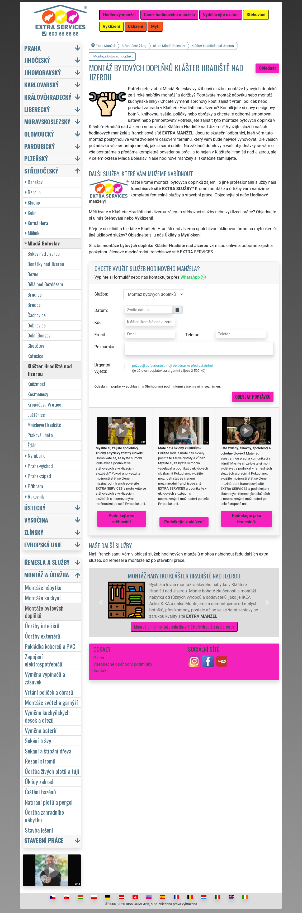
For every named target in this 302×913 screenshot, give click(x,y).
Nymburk (35, 455)
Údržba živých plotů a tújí (52, 771)
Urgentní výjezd (102, 368)
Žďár (31, 445)
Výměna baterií (40, 730)
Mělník (32, 233)
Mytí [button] (155, 26)
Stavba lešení (39, 829)
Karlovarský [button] (41, 84)
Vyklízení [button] (111, 26)
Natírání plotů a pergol (49, 802)
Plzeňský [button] (36, 158)
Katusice (35, 356)
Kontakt (100, 670)
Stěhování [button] (256, 14)
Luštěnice (36, 414)
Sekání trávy (38, 740)
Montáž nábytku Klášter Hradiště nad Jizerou (184, 575)
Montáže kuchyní (43, 597)
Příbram (34, 486)
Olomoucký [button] (39, 133)
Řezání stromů (40, 760)
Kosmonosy (37, 394)
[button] (101, 602)
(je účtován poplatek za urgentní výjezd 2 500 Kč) (168, 371)
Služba (101, 294)
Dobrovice (36, 325)
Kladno (32, 202)
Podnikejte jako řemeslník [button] (246, 518)
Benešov (34, 182)
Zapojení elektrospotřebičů (43, 660)
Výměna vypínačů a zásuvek (45, 678)
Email (100, 334)
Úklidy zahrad (39, 781)
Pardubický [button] (39, 146)
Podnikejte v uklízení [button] (184, 521)
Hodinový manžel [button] (119, 14)
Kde (98, 322)
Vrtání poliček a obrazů (49, 692)
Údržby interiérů (42, 625)
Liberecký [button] (37, 109)
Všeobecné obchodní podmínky (122, 664)
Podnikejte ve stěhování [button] (121, 518)
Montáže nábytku (43, 587)
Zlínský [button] (33, 532)
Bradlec (34, 294)
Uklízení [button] (135, 26)
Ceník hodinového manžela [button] (169, 14)
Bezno (32, 274)
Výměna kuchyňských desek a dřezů (47, 716)
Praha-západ (38, 476)
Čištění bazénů (40, 791)
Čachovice (36, 315)
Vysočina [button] (36, 519)
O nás (98, 657)
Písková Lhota (40, 435)
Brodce (34, 304)
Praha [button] (32, 48)
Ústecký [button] (34, 507)
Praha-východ (39, 466)
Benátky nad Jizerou (45, 264)
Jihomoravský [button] (42, 72)
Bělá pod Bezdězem (45, 284)
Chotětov (35, 345)
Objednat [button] (267, 68)
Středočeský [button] (41, 170)
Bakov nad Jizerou (43, 253)
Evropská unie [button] (43, 544)
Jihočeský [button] (37, 60)
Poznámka (104, 346)
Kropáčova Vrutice (44, 404)
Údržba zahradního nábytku (44, 816)
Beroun (33, 192)
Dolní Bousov (38, 335)
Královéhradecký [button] (47, 97)
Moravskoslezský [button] (47, 121)
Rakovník (34, 496)
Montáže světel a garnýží (51, 702)
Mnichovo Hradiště (44, 424)
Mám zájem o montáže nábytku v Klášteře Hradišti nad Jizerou (184, 627)
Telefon (192, 334)
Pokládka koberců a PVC (50, 646)
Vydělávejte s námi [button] (220, 14)
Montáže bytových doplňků (44, 611)
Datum (101, 310)
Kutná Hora (36, 223)
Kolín (30, 212)
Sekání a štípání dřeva (48, 750)
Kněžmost (36, 384)
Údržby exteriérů (42, 635)
